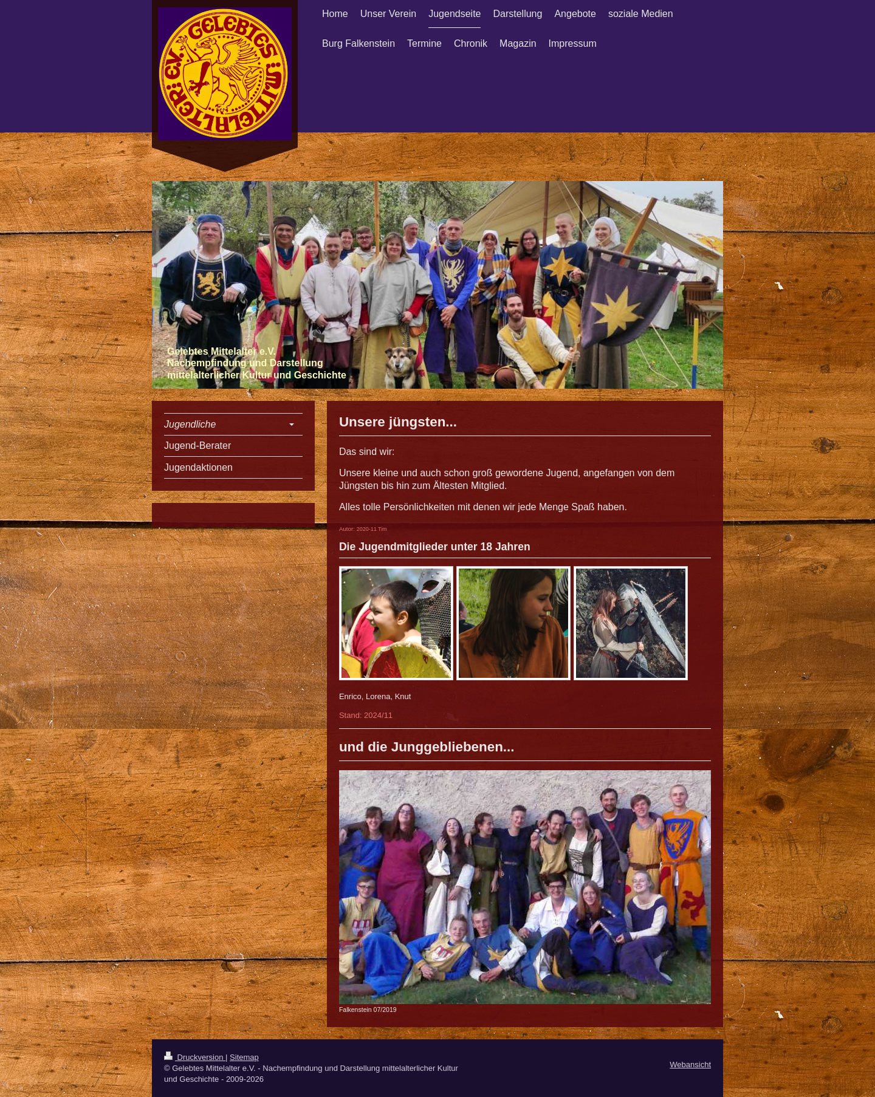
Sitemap (244, 1057)
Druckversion (194, 1057)
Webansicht (690, 1064)
